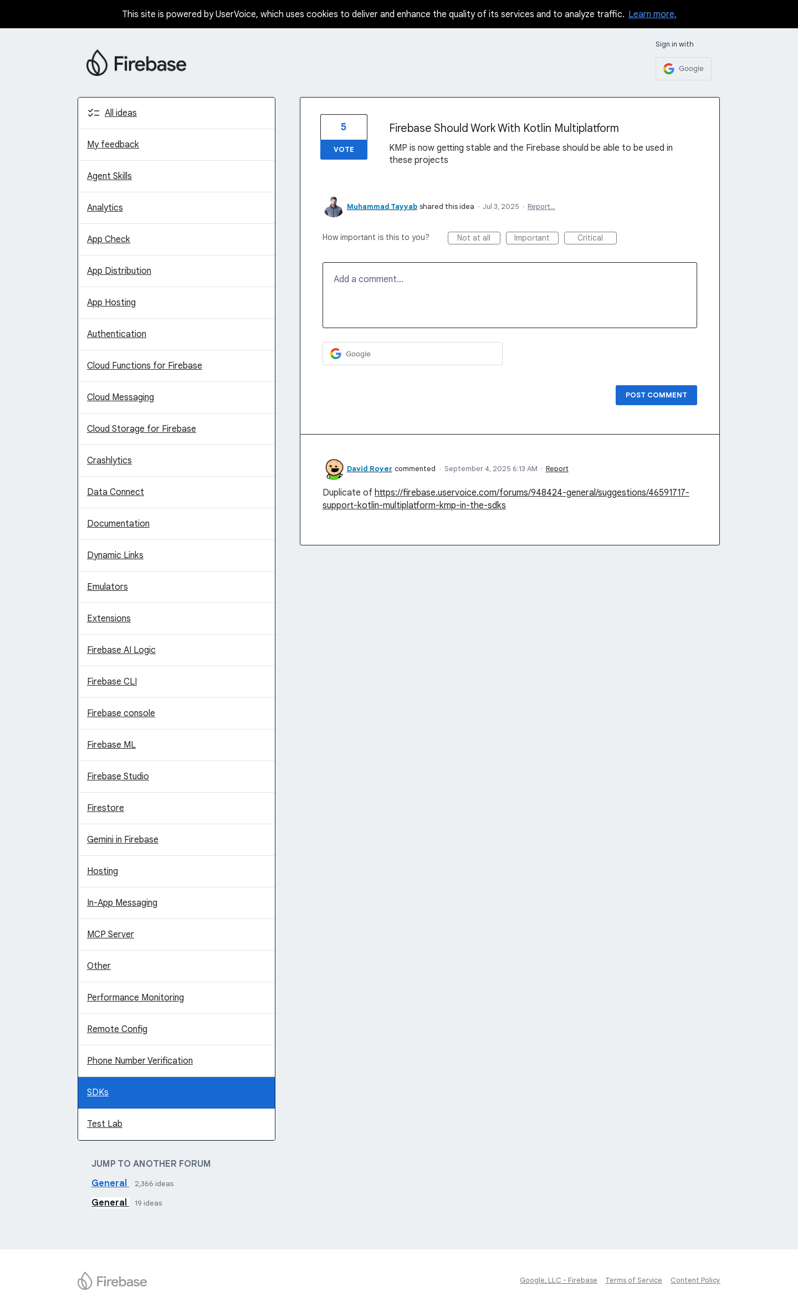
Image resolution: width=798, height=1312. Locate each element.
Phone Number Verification (140, 1060)
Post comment (656, 395)
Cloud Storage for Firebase (141, 429)
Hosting (102, 871)
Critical (597, 238)
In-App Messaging (122, 902)
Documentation (118, 523)
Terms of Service (633, 1280)
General (110, 1183)
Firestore (105, 808)
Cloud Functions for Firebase (144, 365)
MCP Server (110, 934)
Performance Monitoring (135, 997)
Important (536, 238)
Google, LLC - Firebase (558, 1280)
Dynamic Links (115, 555)
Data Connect (115, 492)
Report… (541, 206)
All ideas (121, 113)
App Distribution (119, 271)
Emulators (107, 587)
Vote (344, 149)
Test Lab (104, 1124)
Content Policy (695, 1280)
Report (557, 468)
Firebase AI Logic (121, 650)
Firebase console (121, 713)
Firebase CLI (112, 681)
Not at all (478, 238)
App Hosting (111, 302)
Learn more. (652, 14)
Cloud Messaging (120, 397)
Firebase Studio (118, 776)
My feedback (113, 144)
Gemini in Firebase (122, 839)
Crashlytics (109, 460)
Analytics (105, 207)
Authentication (116, 334)
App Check (108, 239)
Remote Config (117, 1029)
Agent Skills (109, 176)
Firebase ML (111, 745)
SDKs (98, 1092)
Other (99, 966)
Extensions (109, 618)
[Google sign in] (684, 68)
